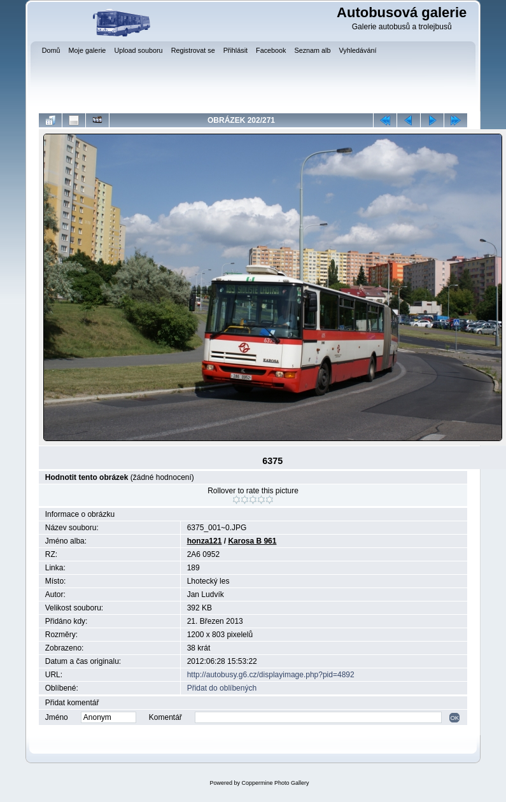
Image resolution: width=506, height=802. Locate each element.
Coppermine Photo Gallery (275, 783)
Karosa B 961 (252, 541)
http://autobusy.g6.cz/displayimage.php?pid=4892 (271, 674)
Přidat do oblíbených (222, 688)
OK (454, 717)
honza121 (204, 541)
